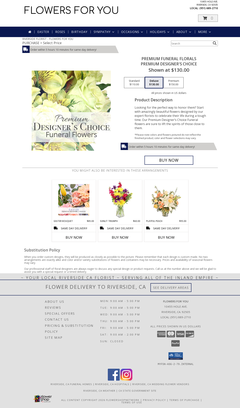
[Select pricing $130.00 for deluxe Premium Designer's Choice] (154, 82)
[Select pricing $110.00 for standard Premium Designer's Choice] (134, 82)
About (184, 32)
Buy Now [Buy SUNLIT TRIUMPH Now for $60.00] (120, 237)
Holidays (160, 32)
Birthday (79, 32)
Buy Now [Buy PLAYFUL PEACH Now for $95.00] (166, 237)
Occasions (132, 32)
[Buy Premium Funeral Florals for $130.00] (168, 160)
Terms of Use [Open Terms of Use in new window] (131, 402)
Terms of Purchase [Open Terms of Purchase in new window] (184, 399)
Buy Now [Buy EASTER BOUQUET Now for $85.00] (74, 237)
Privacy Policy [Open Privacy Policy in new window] (154, 399)
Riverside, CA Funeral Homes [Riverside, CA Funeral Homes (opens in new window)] (71, 384)
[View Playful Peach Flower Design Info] (166, 200)
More (205, 32)
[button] (208, 18)
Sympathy (104, 32)
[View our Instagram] (126, 379)
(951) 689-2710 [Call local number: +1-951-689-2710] (208, 8)
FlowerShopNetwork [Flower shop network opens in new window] (122, 399)
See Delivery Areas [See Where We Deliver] (171, 287)
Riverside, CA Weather (99, 390)
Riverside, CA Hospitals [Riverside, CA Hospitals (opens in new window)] (112, 384)
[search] (215, 43)
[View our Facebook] (114, 379)
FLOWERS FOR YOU (71, 11)
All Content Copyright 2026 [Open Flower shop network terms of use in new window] (83, 399)
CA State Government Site (138, 390)
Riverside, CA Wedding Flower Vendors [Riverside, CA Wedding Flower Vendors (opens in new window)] (160, 384)
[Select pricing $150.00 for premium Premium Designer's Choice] (173, 82)
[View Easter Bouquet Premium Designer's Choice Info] (73, 200)
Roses (60, 32)
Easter (43, 32)
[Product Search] (191, 43)
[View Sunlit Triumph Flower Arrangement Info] (120, 200)
